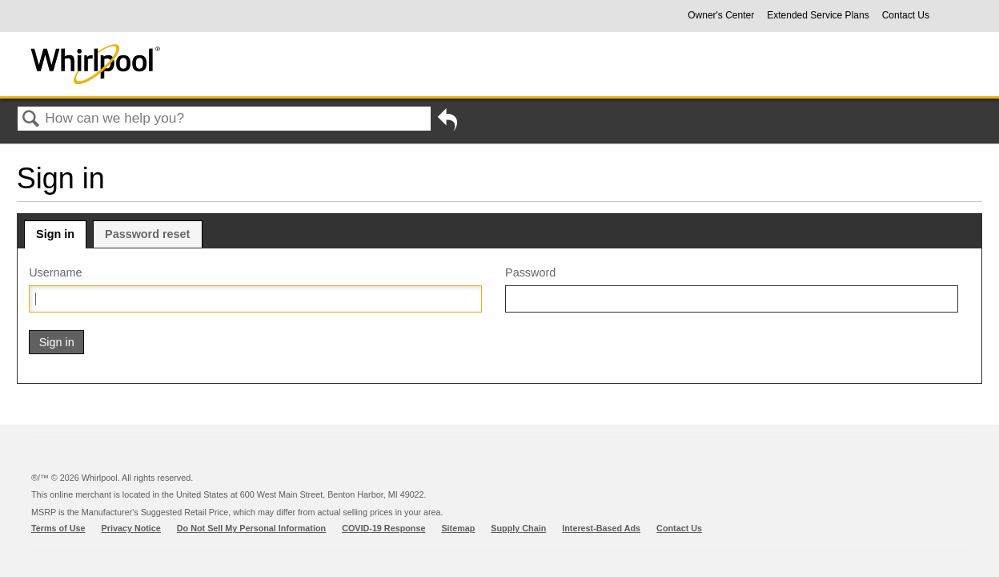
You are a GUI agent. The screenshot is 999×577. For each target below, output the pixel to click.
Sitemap (458, 528)
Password (530, 272)
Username (55, 272)
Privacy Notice (131, 528)
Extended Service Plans (818, 15)
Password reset (147, 234)
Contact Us (905, 15)
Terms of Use (58, 528)
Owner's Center (721, 15)
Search (31, 119)
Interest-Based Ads (601, 528)
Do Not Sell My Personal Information (251, 528)
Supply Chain (518, 528)
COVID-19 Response (383, 528)
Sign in (55, 234)
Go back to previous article (447, 122)
